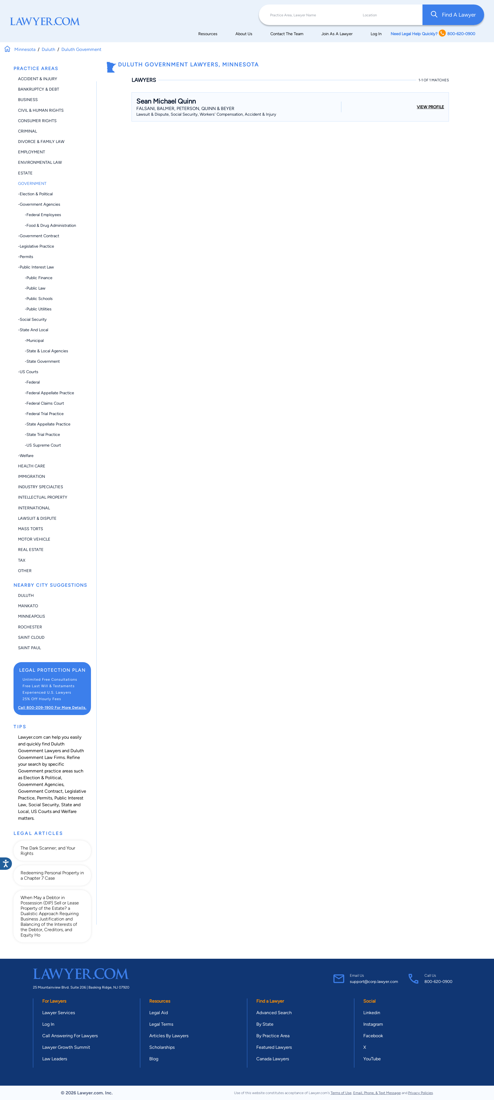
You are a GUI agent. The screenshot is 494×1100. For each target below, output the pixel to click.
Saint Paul (29, 647)
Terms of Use (341, 1093)
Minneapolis (31, 616)
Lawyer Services (58, 1012)
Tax (21, 560)
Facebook (373, 1035)
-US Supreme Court (39, 445)
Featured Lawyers (274, 1047)
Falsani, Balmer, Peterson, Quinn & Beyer (185, 108)
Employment (31, 151)
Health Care (31, 466)
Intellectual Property (42, 497)
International (34, 507)
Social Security (43, 804)
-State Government (39, 361)
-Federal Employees (39, 214)
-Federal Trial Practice (41, 413)
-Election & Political (35, 193)
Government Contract (40, 791)
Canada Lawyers (272, 1058)
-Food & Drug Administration (47, 225)
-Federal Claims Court (41, 403)
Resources (207, 33)
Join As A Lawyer (337, 33)
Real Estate (31, 549)
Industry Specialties (40, 486)
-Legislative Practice (36, 246)
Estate (25, 173)
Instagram (373, 1024)
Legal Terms (161, 1024)
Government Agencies (40, 784)
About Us (243, 33)
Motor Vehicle (34, 539)
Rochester (30, 626)
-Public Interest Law (36, 267)
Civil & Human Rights (41, 110)
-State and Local (33, 329)
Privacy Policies (420, 1093)
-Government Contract (38, 235)
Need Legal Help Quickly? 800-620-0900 (433, 34)
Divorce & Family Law (41, 141)
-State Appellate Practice (44, 424)
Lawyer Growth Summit (66, 1047)
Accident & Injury (37, 78)
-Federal (29, 382)
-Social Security (32, 319)
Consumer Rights (37, 120)
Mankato (28, 605)
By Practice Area (273, 1035)
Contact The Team (286, 33)
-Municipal (31, 340)
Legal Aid (158, 1012)
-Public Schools (35, 298)
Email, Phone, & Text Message (377, 1093)
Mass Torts (30, 528)
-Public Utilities (35, 309)
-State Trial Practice (39, 434)
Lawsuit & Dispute (37, 518)
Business (28, 99)
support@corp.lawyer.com (374, 981)
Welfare (69, 811)
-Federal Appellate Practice (46, 392)
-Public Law (31, 288)
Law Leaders (54, 1058)
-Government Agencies (39, 204)
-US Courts (28, 371)
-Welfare (26, 455)
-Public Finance (35, 277)
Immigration (31, 476)
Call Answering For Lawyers (70, 1035)
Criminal (27, 131)
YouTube (372, 1058)
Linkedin (371, 1012)
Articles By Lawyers (168, 1035)
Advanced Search (274, 1012)
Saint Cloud (31, 637)
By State (264, 1024)
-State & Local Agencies (43, 350)
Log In (376, 33)
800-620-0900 (438, 981)
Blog (153, 1058)
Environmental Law (40, 162)
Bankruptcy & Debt (38, 89)
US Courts (41, 811)
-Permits (25, 256)
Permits (44, 798)
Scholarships (162, 1047)
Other (25, 570)
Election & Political (42, 777)
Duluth (26, 595)
